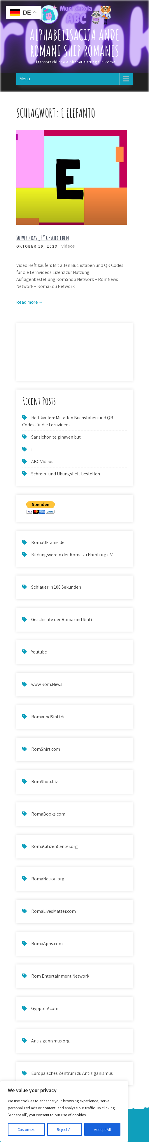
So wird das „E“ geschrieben (42, 237)
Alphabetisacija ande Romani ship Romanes (75, 42)
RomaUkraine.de (47, 542)
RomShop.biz (44, 781)
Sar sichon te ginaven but (56, 437)
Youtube (39, 652)
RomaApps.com (47, 944)
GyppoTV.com (44, 1008)
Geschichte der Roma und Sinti (61, 619)
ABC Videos (42, 461)
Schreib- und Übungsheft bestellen (65, 474)
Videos (68, 246)
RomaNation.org (47, 879)
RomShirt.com (45, 749)
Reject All (64, 1129)
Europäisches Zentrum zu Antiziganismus (72, 1073)
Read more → (29, 302)
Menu (24, 79)
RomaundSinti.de (48, 717)
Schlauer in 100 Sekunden (56, 587)
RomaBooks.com (48, 814)
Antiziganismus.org (50, 1041)
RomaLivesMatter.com (53, 911)
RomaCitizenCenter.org (54, 846)
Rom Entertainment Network (60, 976)
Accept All (102, 1129)
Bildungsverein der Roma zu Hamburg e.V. (72, 555)
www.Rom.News (46, 684)
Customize (26, 1129)
